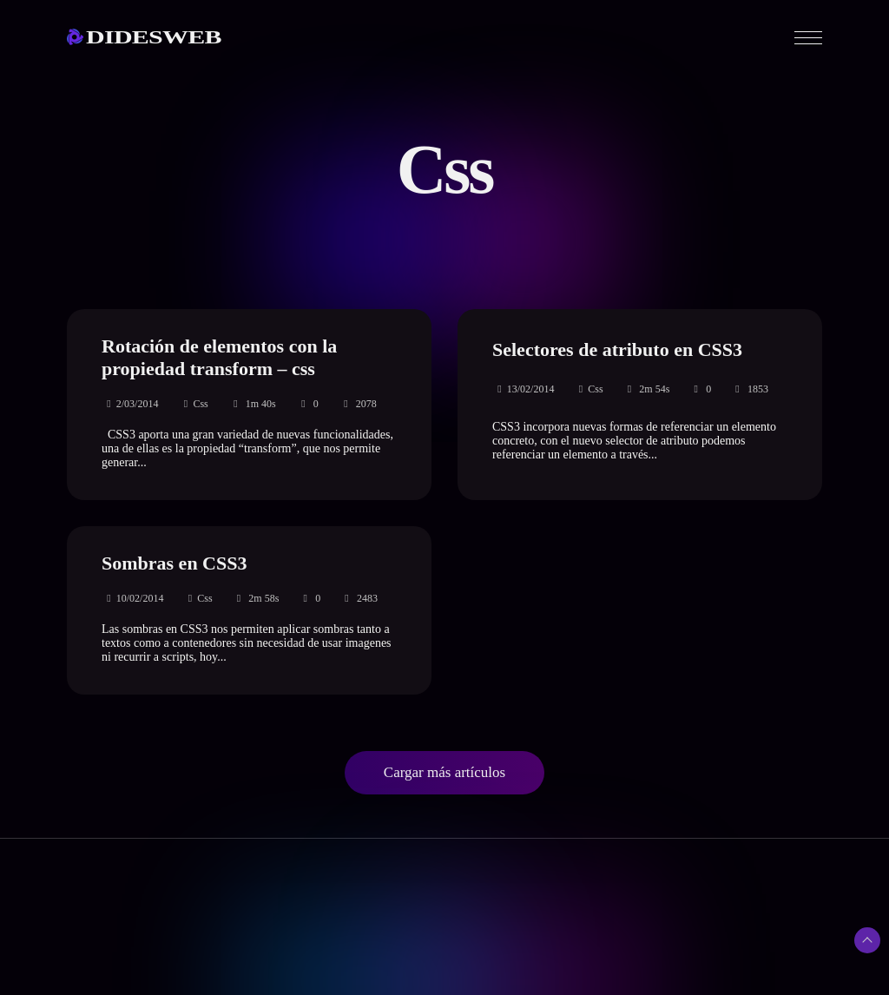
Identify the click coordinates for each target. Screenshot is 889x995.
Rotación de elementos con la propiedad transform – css (219, 357)
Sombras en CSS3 (174, 563)
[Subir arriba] (867, 940)
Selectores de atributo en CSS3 (617, 349)
